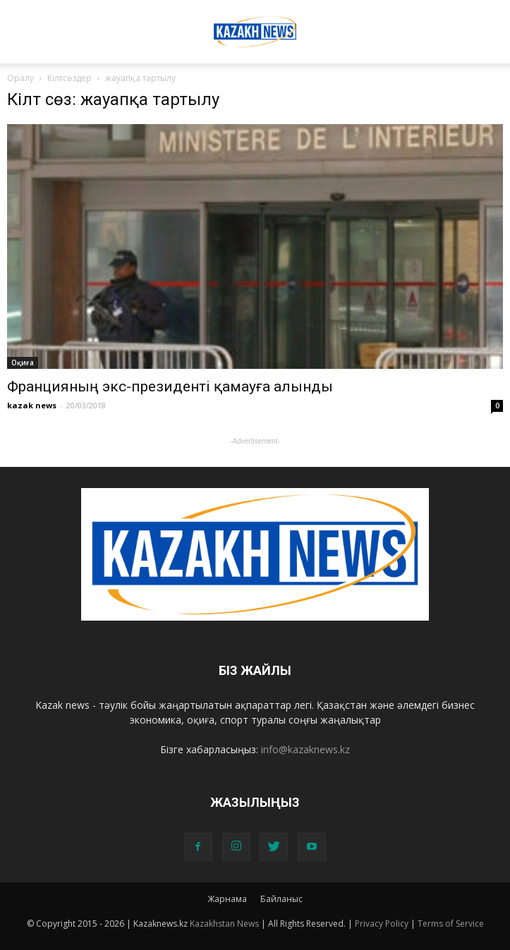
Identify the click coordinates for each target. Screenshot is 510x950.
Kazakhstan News (224, 924)
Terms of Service (451, 924)
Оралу (20, 78)
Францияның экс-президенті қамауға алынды (170, 386)
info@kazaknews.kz (305, 749)
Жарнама (227, 899)
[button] (490, 19)
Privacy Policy (381, 924)
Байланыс (281, 899)
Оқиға (22, 362)
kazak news (31, 405)
